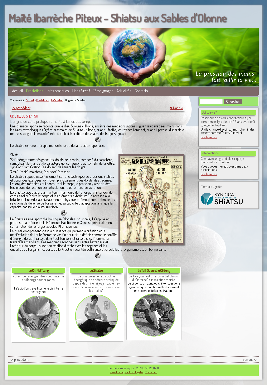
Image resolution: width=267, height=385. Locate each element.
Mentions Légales (134, 372)
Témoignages (103, 90)
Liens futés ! (81, 90)
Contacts (141, 90)
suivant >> (176, 107)
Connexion (151, 372)
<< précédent (21, 107)
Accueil (17, 90)
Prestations (34, 90)
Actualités (124, 90)
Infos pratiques (58, 90)
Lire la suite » (209, 137)
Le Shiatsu (57, 100)
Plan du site (116, 372)
